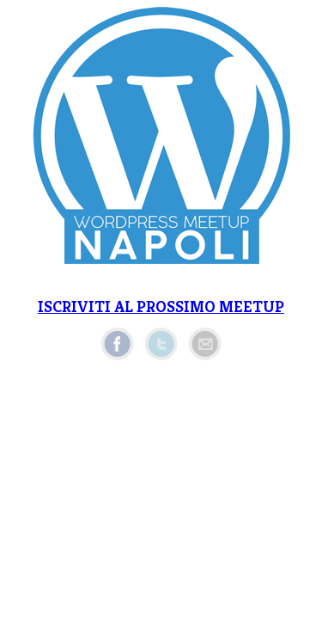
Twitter (161, 344)
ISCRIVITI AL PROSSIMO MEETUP (161, 306)
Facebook (117, 344)
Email (205, 344)
